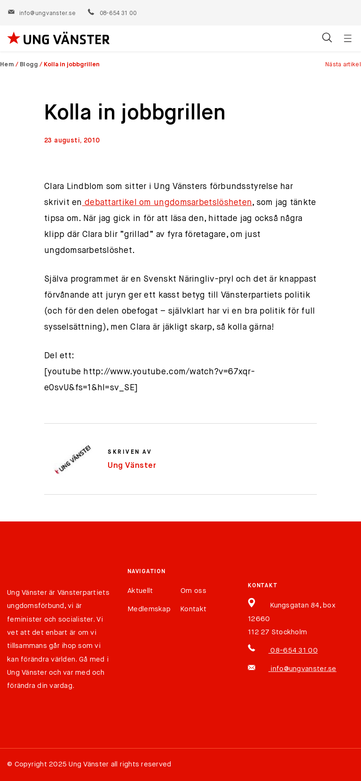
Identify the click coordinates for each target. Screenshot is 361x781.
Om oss (193, 590)
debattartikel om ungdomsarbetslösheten (167, 202)
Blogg (29, 65)
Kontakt (193, 609)
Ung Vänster (132, 466)
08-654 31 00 (111, 13)
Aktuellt (140, 590)
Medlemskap (149, 609)
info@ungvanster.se (41, 13)
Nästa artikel (343, 65)
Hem (7, 65)
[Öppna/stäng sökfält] (327, 38)
